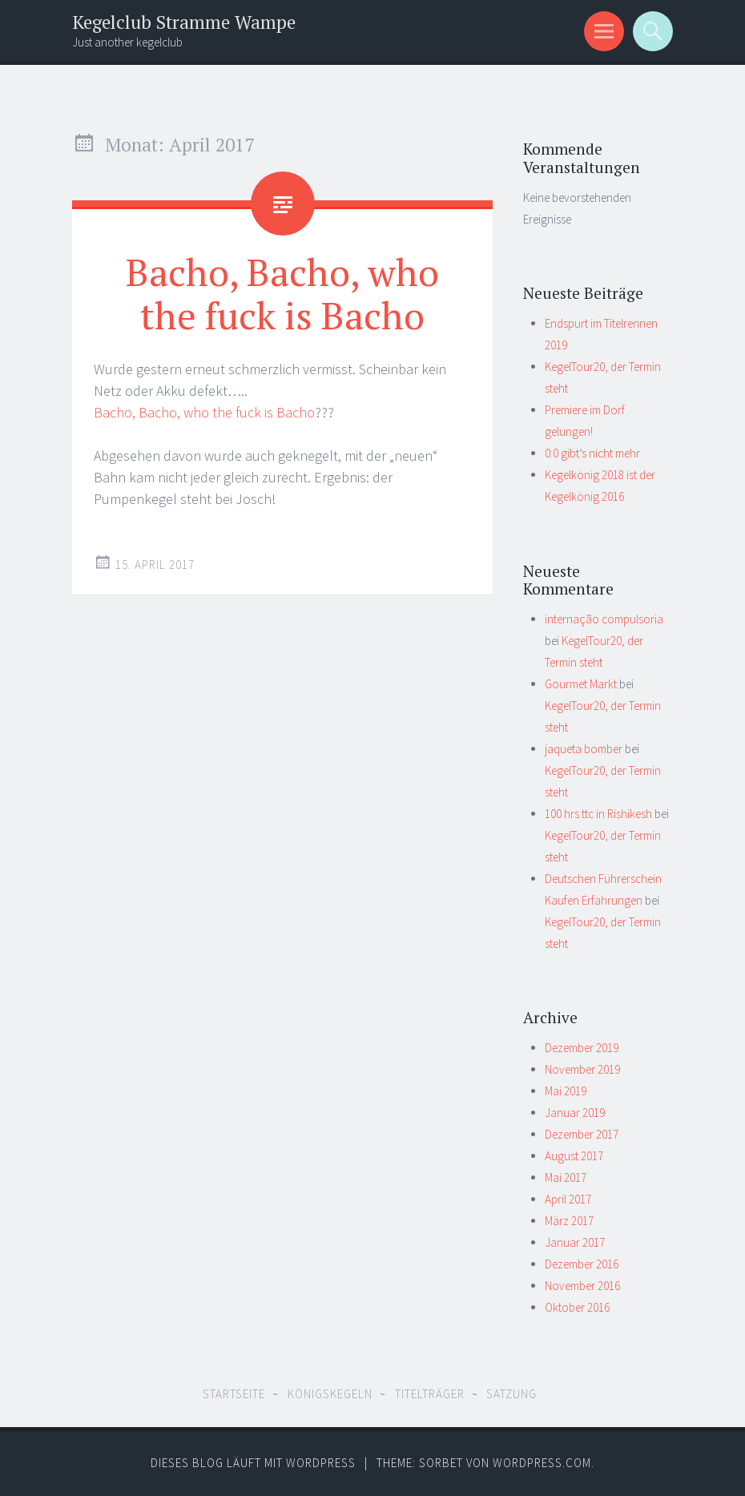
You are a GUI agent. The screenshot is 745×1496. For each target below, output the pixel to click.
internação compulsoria (604, 619)
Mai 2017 (565, 1177)
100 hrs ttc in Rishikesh (598, 813)
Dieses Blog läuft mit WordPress (253, 1462)
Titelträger (430, 1393)
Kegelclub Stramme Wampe (184, 22)
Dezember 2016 (581, 1264)
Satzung (511, 1393)
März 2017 (569, 1220)
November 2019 (582, 1069)
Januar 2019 (575, 1112)
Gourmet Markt (581, 684)
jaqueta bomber (583, 748)
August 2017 (574, 1155)
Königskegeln (330, 1393)
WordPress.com (542, 1462)
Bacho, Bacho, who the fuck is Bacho (282, 293)
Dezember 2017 (581, 1134)
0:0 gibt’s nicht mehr (592, 453)
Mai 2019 (565, 1091)
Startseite (234, 1393)
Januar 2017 (575, 1242)
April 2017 (568, 1199)
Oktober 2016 (577, 1307)
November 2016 (582, 1285)
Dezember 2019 (581, 1047)
